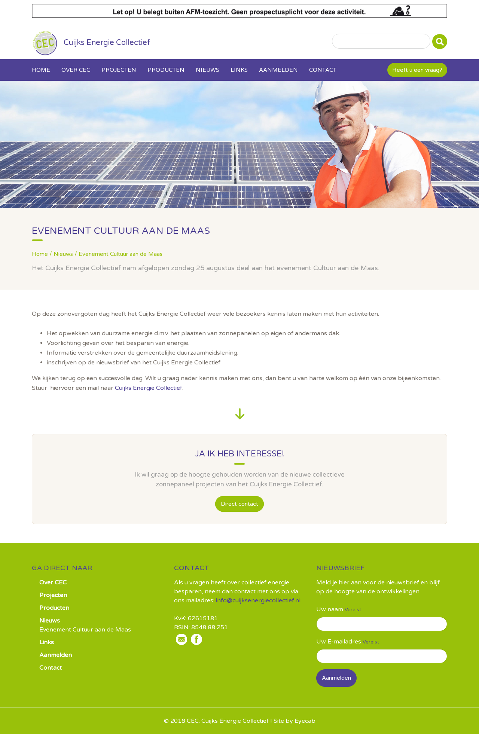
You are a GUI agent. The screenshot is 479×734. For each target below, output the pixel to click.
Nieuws (207, 70)
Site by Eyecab (294, 721)
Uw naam (329, 609)
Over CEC (75, 70)
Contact (322, 70)
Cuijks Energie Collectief (148, 388)
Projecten (118, 70)
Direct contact (239, 504)
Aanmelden (278, 70)
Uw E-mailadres (338, 641)
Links (239, 70)
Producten (165, 70)
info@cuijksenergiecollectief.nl (258, 600)
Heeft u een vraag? (417, 70)
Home (41, 70)
